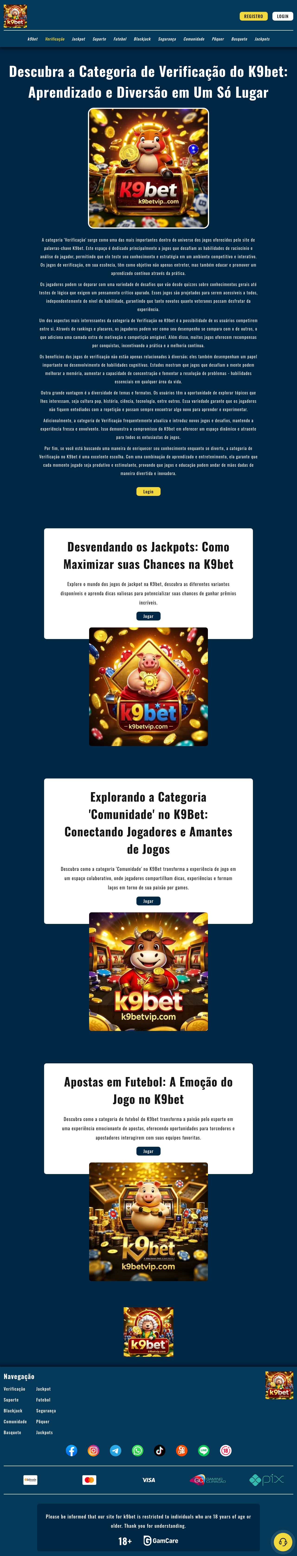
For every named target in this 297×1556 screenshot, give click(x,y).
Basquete (239, 39)
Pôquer (218, 39)
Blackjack (142, 39)
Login (283, 16)
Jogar (169, 616)
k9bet (32, 39)
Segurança (167, 39)
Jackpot (78, 39)
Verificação (55, 39)
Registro (253, 16)
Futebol (119, 39)
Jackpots (262, 39)
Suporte (99, 39)
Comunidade (193, 39)
